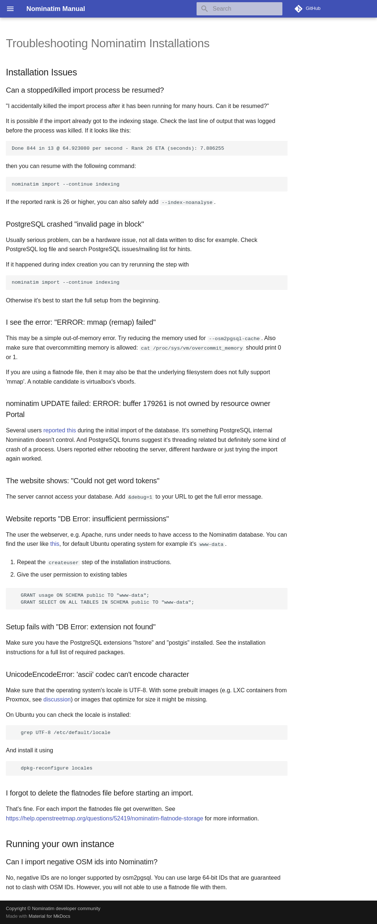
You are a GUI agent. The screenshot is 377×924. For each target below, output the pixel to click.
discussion (57, 699)
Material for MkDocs (49, 916)
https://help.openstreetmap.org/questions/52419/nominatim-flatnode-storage (104, 818)
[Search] (239, 8)
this (54, 544)
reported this (59, 430)
